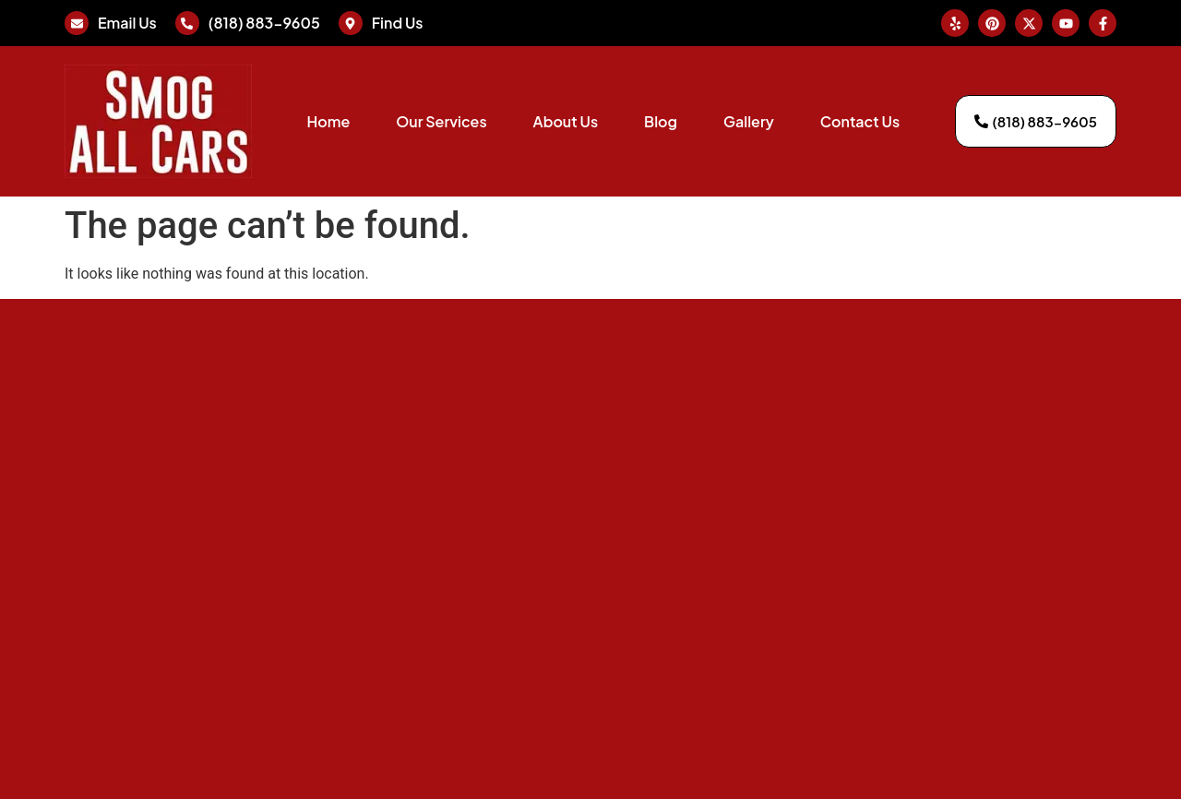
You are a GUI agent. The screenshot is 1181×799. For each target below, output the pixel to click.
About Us (565, 121)
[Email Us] (77, 23)
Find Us (397, 22)
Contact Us (860, 121)
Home (328, 121)
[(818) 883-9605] (187, 23)
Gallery (748, 121)
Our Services (441, 121)
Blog (660, 121)
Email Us (127, 22)
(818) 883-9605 (264, 22)
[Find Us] (351, 23)
